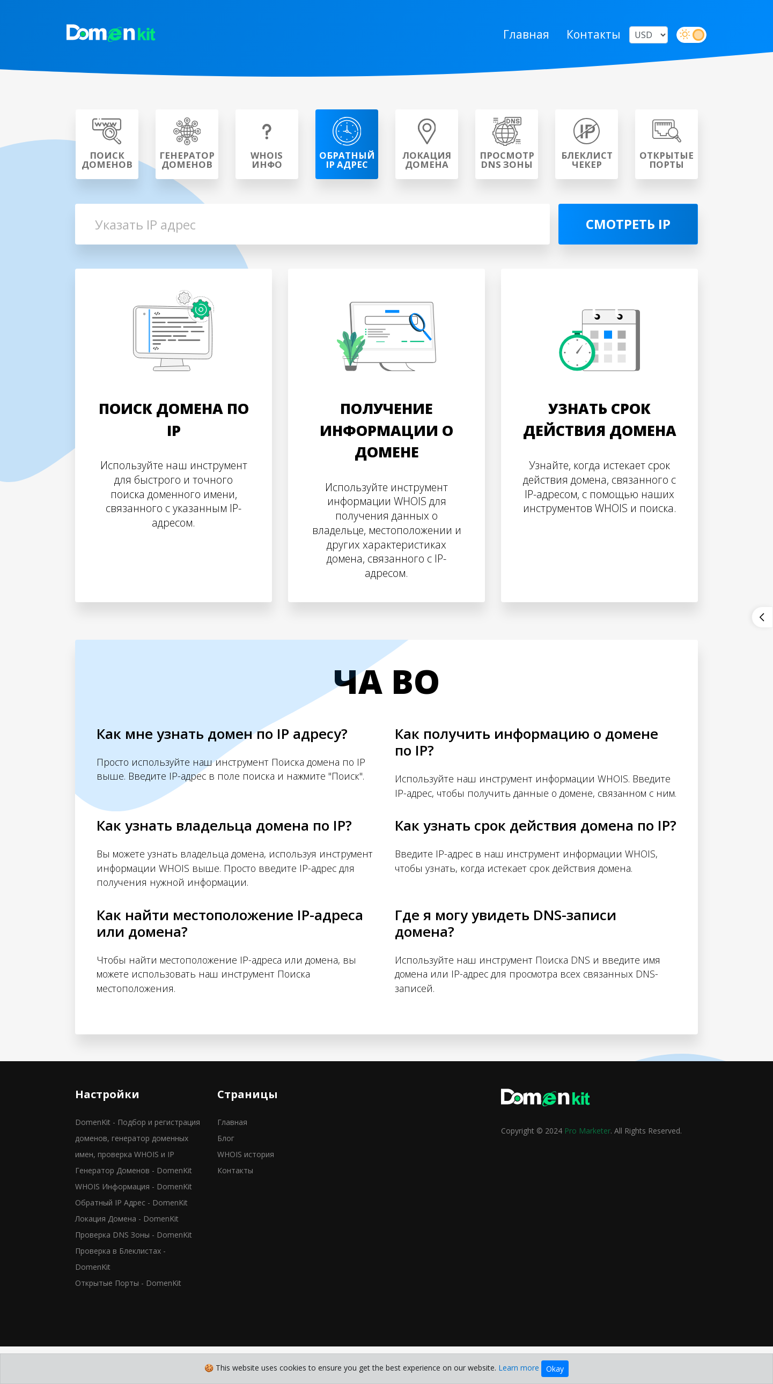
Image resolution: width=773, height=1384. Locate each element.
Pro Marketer (587, 1170)
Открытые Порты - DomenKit (128, 1322)
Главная (518, 36)
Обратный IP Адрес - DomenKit (131, 1242)
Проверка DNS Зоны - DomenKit (133, 1274)
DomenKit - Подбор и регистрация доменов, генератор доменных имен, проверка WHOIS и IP (137, 1177)
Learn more (518, 1368)
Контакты (585, 36)
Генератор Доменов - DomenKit (133, 1209)
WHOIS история (245, 1193)
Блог (225, 1177)
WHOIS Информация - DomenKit (133, 1225)
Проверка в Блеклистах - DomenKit (120, 1298)
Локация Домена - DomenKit (127, 1258)
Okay (555, 1369)
